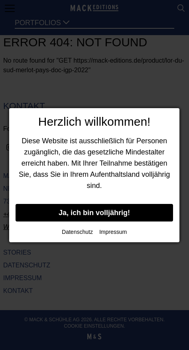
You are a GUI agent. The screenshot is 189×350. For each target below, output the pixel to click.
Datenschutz (77, 232)
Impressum (113, 232)
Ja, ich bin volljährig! (94, 213)
